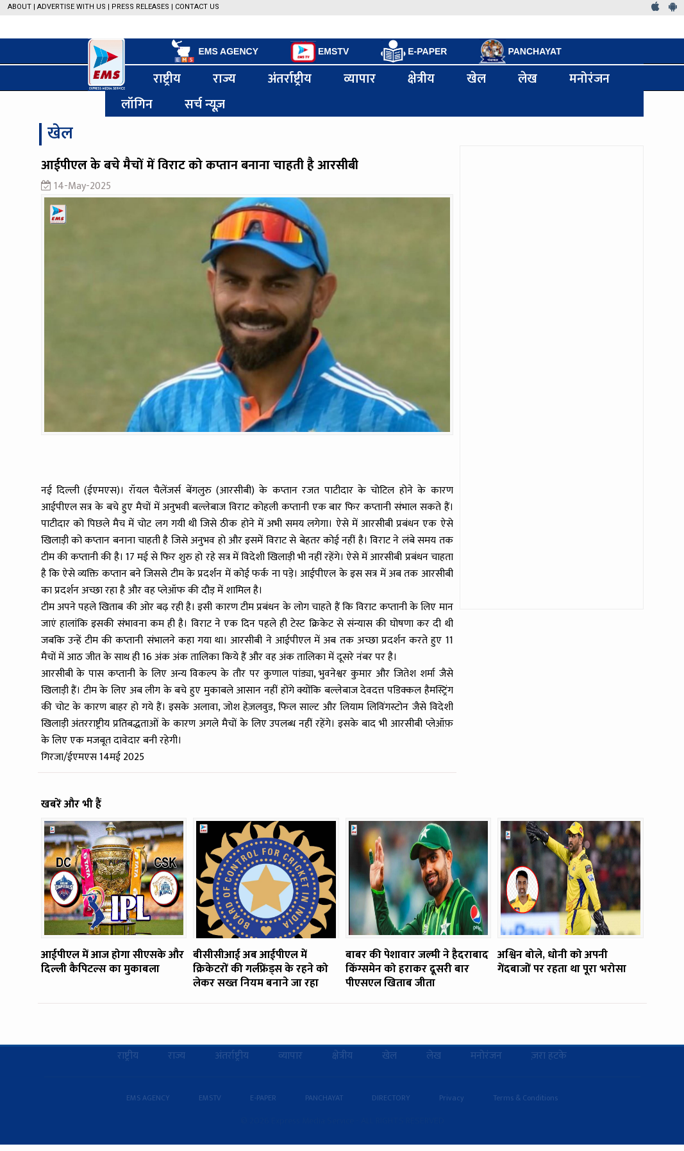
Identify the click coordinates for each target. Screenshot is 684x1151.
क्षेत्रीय (421, 78)
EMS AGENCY (213, 51)
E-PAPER (414, 51)
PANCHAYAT (520, 51)
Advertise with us (71, 7)
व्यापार (360, 78)
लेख (527, 78)
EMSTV (319, 52)
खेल (476, 78)
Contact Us (197, 7)
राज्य (224, 78)
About (19, 7)
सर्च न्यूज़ (205, 104)
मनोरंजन (589, 78)
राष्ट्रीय (167, 78)
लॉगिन (137, 104)
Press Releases (140, 7)
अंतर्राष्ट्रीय (290, 78)
